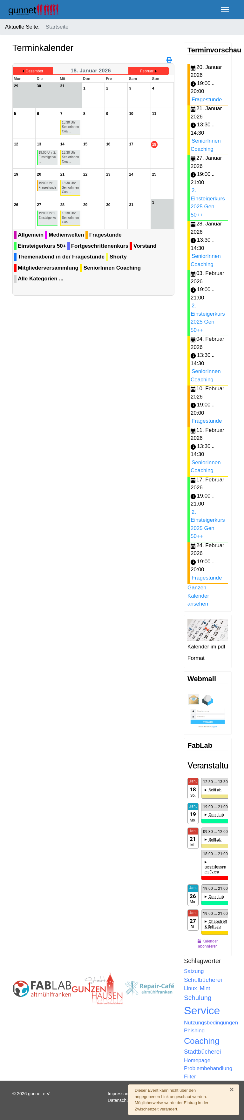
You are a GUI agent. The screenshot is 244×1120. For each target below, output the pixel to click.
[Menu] (225, 9)
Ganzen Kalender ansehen (198, 596)
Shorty (118, 257)
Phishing (194, 1031)
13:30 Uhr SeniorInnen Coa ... (70, 127)
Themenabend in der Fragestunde (61, 257)
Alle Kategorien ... (41, 279)
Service (202, 1010)
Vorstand (144, 246)
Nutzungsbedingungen (211, 1023)
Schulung (198, 997)
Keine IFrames (207, 855)
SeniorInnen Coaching (112, 268)
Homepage (197, 1060)
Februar (146, 71)
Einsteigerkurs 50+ (42, 246)
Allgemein (31, 235)
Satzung (194, 971)
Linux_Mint (197, 988)
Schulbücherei (203, 979)
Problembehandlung (208, 1068)
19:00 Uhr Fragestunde (47, 185)
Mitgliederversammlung (48, 268)
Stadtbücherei (202, 1051)
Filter (190, 1077)
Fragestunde (105, 235)
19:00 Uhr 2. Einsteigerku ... (47, 157)
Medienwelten (66, 235)
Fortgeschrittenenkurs (99, 246)
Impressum (119, 1093)
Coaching (202, 1041)
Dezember (34, 71)
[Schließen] (231, 1089)
